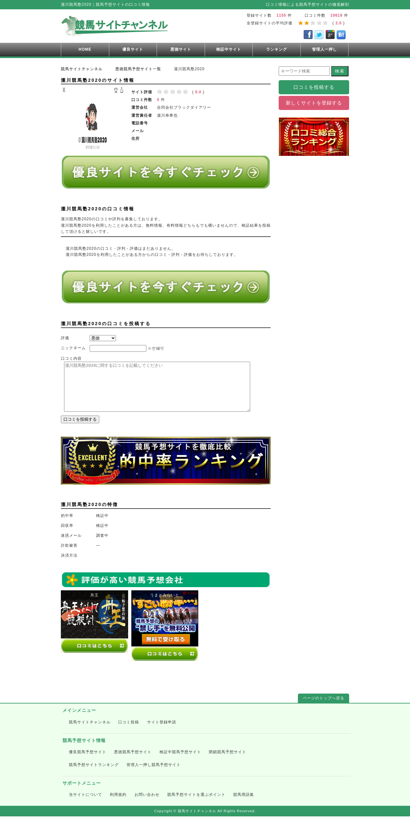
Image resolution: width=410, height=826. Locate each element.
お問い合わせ (147, 804)
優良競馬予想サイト (87, 761)
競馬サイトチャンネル (90, 731)
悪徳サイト (180, 49)
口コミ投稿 (128, 731)
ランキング (276, 49)
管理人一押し (324, 49)
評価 (65, 338)
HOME (84, 49)
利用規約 (118, 804)
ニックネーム (73, 348)
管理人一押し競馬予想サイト (154, 774)
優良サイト (132, 49)
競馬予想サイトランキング (94, 774)
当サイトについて (85, 804)
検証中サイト (228, 49)
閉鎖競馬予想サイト (227, 761)
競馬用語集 (243, 804)
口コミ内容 (71, 358)
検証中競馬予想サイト (180, 761)
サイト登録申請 (161, 731)
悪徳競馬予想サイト (133, 761)
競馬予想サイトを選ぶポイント (196, 804)
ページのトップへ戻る (323, 707)
